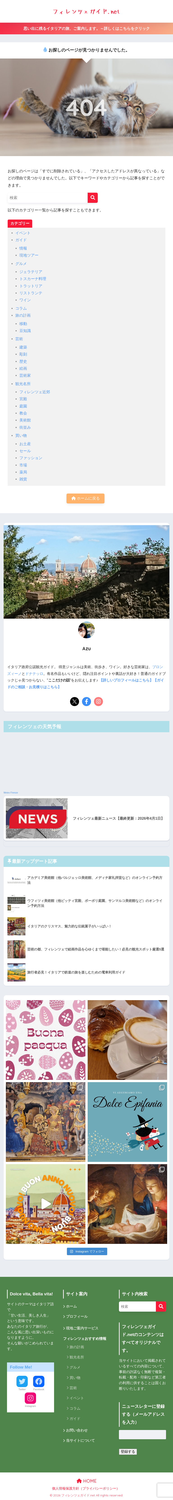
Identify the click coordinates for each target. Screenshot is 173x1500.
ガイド (21, 240)
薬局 (23, 472)
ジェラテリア (30, 272)
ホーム (71, 1306)
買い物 (21, 435)
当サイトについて (80, 1441)
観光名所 (23, 384)
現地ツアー (29, 255)
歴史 (23, 361)
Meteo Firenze (11, 792)
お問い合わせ (77, 1431)
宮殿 (23, 399)
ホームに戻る (85, 498)
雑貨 (23, 479)
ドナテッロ (34, 674)
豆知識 (25, 331)
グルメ (21, 264)
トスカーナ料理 (32, 279)
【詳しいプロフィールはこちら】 (126, 680)
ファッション (30, 458)
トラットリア (30, 286)
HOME (87, 1481)
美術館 (25, 420)
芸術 (19, 339)
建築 (23, 347)
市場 (23, 465)
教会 (23, 413)
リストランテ (30, 293)
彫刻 (23, 354)
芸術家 (25, 375)
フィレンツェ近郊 (34, 392)
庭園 (23, 406)
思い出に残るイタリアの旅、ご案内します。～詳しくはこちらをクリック (86, 28)
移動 (23, 324)
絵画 (23, 368)
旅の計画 (23, 315)
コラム (21, 308)
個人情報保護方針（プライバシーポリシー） (86, 1488)
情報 (23, 248)
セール (25, 451)
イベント (23, 233)
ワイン (25, 300)
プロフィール (77, 1317)
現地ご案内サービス (82, 1329)
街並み (25, 427)
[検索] (93, 198)
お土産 (25, 444)
